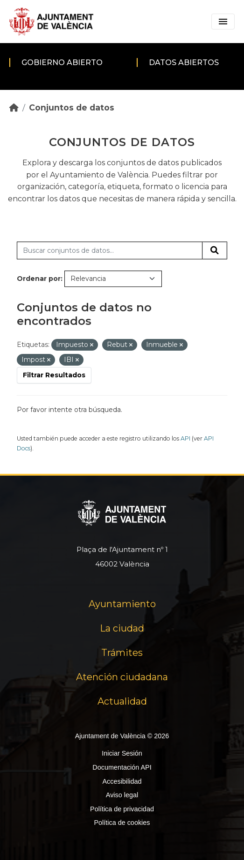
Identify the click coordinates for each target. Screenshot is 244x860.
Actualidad (122, 701)
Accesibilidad (121, 781)
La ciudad (122, 628)
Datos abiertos (184, 62)
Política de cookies (122, 822)
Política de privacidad (122, 809)
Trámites (122, 652)
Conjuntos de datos (71, 107)
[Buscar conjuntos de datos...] (109, 250)
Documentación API (121, 767)
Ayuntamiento (122, 604)
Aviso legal (122, 795)
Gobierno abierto (62, 62)
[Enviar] (214, 250)
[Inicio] (14, 107)
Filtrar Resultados (54, 375)
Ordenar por (39, 278)
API (185, 438)
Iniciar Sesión (122, 753)
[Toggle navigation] (223, 21)
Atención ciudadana (122, 677)
